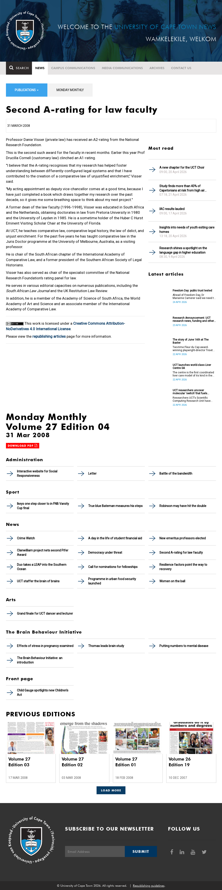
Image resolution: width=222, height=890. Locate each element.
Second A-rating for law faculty (181, 552)
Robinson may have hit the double (182, 506)
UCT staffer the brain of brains (38, 581)
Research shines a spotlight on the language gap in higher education (183, 250)
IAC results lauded (172, 209)
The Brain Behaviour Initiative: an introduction (39, 660)
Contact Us (181, 68)
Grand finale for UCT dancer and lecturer (45, 613)
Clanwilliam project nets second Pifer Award (42, 552)
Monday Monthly (70, 90)
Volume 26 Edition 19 (180, 761)
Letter (92, 473)
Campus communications (73, 68)
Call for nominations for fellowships (113, 567)
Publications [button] (27, 90)
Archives (156, 68)
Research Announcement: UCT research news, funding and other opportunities (193, 319)
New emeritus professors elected (182, 538)
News (40, 68)
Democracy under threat (105, 552)
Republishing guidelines (148, 885)
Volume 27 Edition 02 (73, 761)
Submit (140, 851)
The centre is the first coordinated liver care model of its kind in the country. (193, 374)
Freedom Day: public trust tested (192, 290)
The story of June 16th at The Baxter (191, 341)
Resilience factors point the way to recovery (183, 567)
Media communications (122, 68)
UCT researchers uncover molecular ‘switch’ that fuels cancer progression (190, 392)
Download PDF (23, 445)
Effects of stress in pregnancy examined (45, 646)
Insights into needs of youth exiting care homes (187, 230)
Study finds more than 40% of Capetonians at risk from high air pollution (182, 188)
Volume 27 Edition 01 (126, 761)
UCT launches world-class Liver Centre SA (192, 366)
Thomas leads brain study (106, 646)
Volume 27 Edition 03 (19, 761)
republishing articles (49, 336)
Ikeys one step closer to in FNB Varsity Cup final (43, 506)
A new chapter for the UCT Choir (181, 167)
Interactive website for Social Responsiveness (37, 473)
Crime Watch (26, 538)
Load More (111, 790)
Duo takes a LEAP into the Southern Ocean (41, 567)
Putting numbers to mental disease (183, 646)
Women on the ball (172, 581)
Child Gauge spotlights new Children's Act (42, 693)
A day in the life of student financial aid (115, 538)
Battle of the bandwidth (175, 473)
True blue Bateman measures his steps (115, 506)
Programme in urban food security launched (112, 581)
